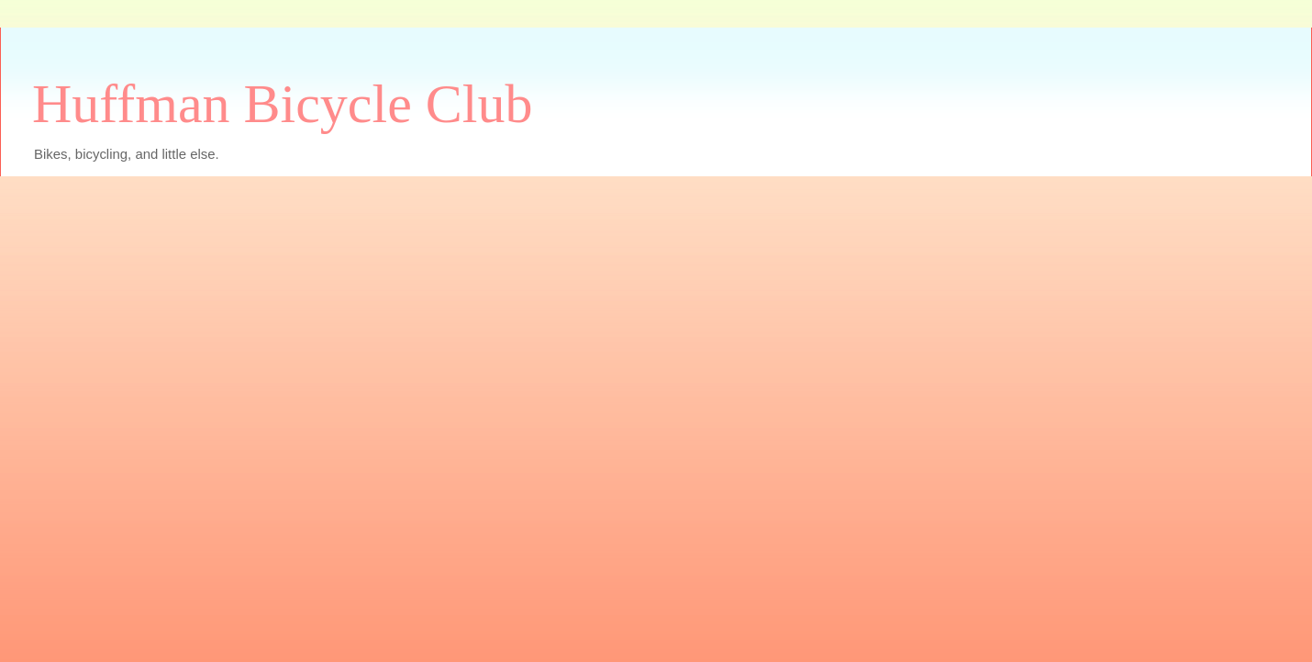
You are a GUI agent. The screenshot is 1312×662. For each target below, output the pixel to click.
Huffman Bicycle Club (282, 103)
